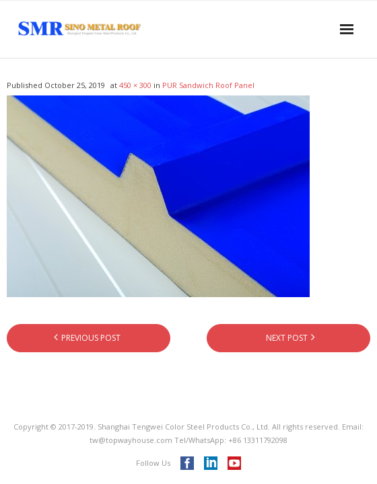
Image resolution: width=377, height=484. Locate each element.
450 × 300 (135, 85)
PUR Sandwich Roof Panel (208, 85)
